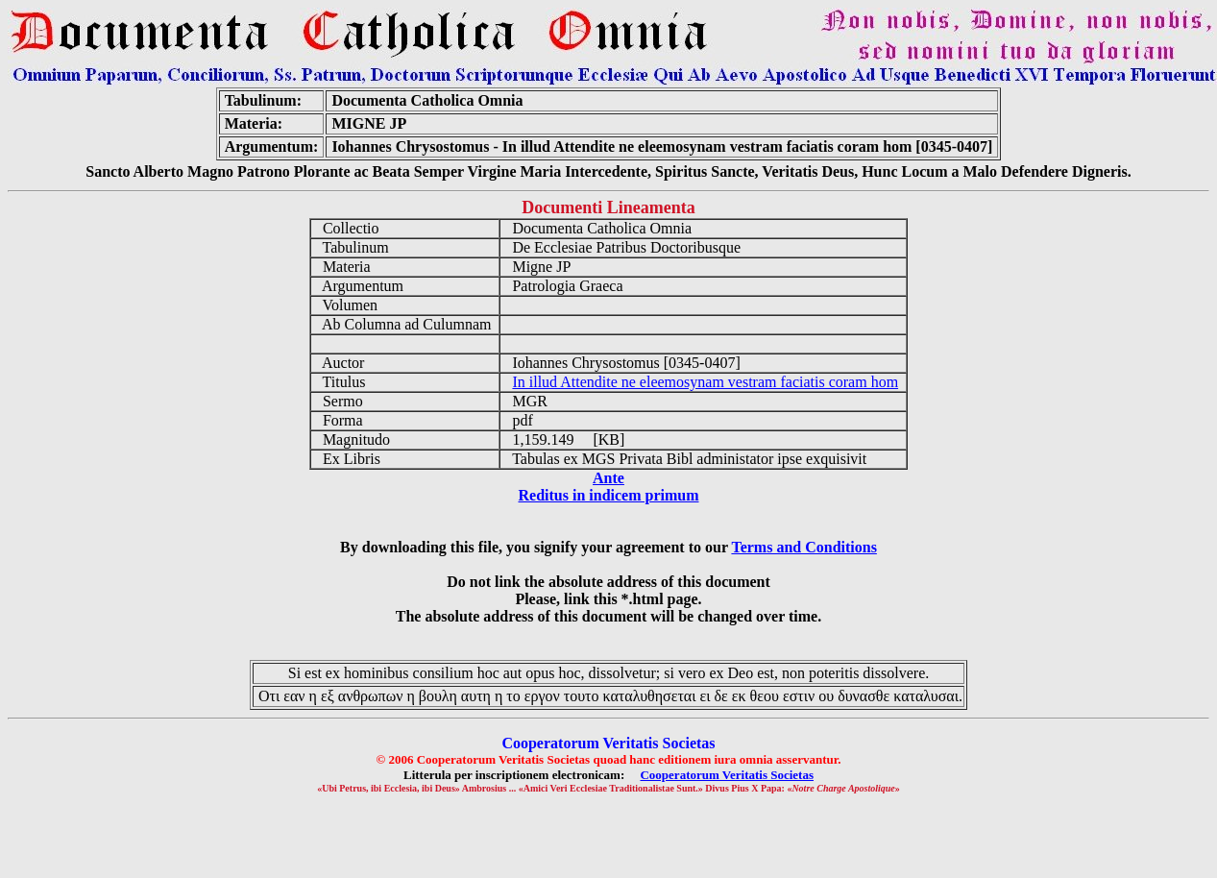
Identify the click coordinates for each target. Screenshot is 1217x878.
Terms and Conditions (803, 547)
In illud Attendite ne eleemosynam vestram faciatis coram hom (705, 382)
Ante (608, 478)
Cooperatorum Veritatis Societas (727, 775)
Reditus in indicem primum (608, 495)
